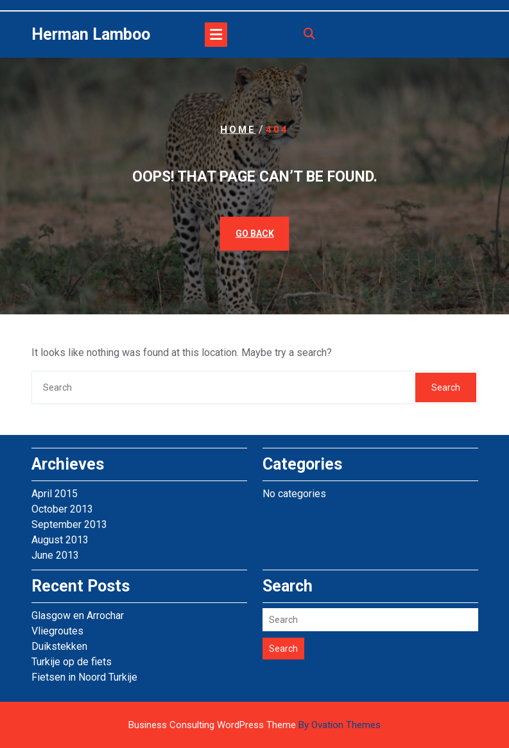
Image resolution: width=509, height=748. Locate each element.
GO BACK (255, 233)
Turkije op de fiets (71, 662)
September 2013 (69, 524)
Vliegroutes (57, 631)
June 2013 (55, 555)
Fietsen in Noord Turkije (84, 677)
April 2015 (54, 494)
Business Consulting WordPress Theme (254, 725)
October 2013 (62, 509)
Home (238, 129)
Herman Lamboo (90, 34)
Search (445, 387)
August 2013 (60, 540)
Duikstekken (59, 646)
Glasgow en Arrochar (77, 615)
